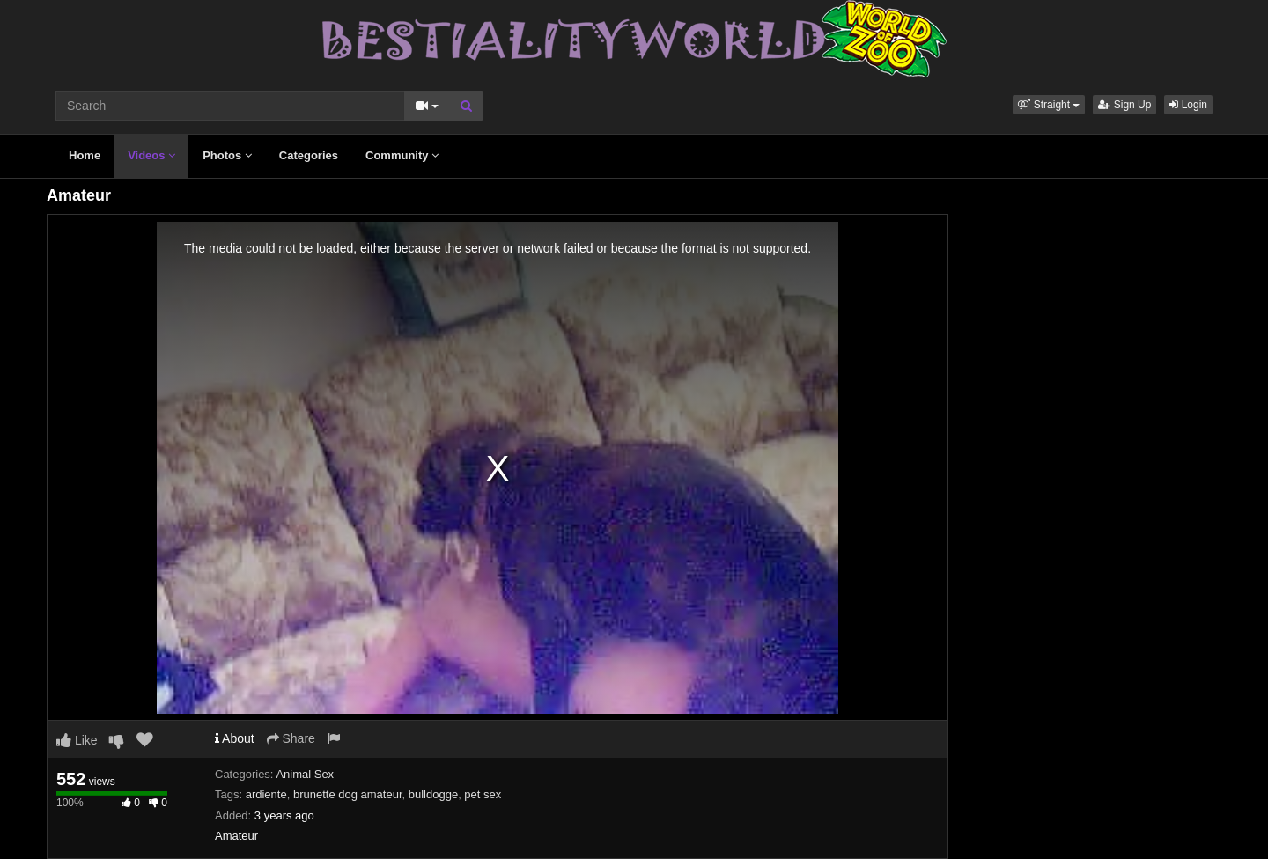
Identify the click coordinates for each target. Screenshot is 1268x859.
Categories (308, 155)
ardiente (266, 794)
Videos (151, 155)
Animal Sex (305, 774)
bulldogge (433, 794)
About (234, 738)
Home (84, 155)
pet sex (482, 794)
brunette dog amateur (347, 794)
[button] (1049, 104)
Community (402, 155)
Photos (227, 155)
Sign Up (1124, 105)
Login (1188, 105)
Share (291, 738)
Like (77, 740)
